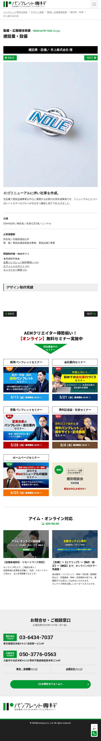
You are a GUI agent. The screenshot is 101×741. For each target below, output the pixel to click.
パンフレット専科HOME (15, 12)
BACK (11, 57)
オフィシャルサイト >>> (16, 266)
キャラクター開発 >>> (15, 270)
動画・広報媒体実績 (57, 12)
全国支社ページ (74, 669)
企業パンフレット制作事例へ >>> (21, 262)
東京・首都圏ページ (26, 669)
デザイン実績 (37, 12)
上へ (94, 728)
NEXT (90, 57)
